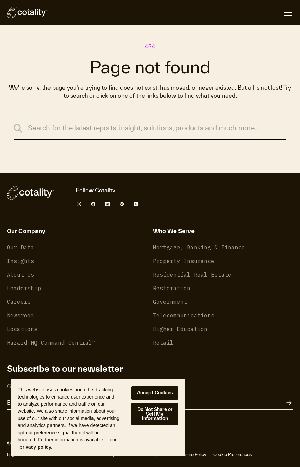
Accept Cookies (155, 392)
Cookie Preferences (232, 454)
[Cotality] (27, 12)
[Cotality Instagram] (79, 204)
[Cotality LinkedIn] (107, 204)
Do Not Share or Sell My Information (155, 414)
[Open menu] (287, 12)
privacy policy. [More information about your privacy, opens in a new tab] (35, 447)
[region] (98, 417)
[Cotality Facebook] (93, 204)
